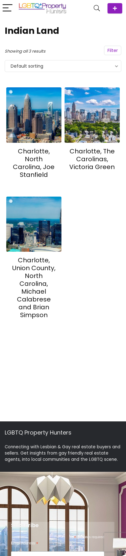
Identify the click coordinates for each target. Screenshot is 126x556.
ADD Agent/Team (115, 8)
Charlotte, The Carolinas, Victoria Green (92, 159)
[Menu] (7, 8)
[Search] (96, 8)
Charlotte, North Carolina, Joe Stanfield (34, 163)
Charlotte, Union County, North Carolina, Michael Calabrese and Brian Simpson (33, 287)
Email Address (24, 543)
